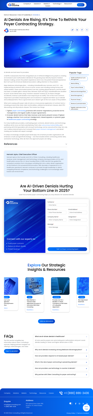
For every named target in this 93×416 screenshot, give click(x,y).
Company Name (53, 217)
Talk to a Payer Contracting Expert (67, 249)
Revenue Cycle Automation (78, 103)
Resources (13, 15)
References (10, 144)
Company (7, 393)
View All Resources (46, 321)
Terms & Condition (83, 413)
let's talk (85, 407)
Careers (48, 6)
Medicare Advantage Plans (78, 91)
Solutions (16, 393)
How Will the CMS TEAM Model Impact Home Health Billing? (45, 308)
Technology (33, 393)
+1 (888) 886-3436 (76, 393)
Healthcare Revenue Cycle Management (78, 78)
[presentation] (61, 241)
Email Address (73, 209)
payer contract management (46, 129)
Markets (24, 393)
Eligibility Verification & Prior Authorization (78, 108)
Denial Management (76, 95)
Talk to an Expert (12, 351)
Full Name (51, 202)
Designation (72, 217)
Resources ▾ (68, 4)
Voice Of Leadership (24, 15)
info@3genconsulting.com (12, 404)
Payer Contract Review (77, 87)
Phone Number (53, 209)
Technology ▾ (57, 4)
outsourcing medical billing (50, 125)
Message (51, 224)
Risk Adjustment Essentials (17, 300)
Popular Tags (75, 72)
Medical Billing (75, 83)
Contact (80, 5)
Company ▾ (27, 4)
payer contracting (19, 111)
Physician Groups (76, 99)
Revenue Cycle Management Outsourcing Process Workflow (74, 301)
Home (6, 15)
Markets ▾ (47, 4)
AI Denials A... (37, 15)
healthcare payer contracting (19, 119)
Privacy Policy (71, 413)
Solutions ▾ (37, 4)
